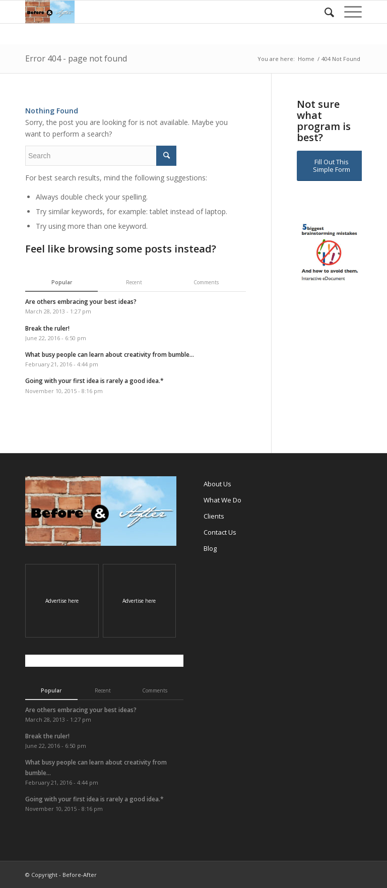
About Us (217, 483)
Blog (210, 548)
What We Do (222, 499)
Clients (214, 516)
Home (306, 58)
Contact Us (220, 532)
